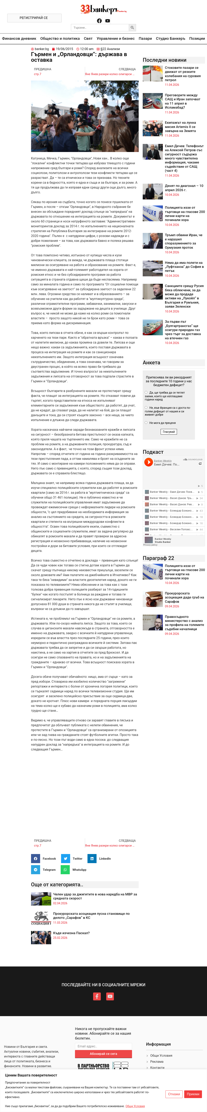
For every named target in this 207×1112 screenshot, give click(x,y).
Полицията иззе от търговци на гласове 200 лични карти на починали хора (185, 213)
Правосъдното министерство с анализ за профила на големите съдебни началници (184, 623)
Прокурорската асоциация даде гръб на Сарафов (184, 597)
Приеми (193, 1094)
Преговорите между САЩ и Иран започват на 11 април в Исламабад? (182, 101)
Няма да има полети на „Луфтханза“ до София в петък (184, 267)
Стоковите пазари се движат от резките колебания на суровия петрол (183, 74)
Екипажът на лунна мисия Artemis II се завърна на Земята (180, 127)
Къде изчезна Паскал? (71, 933)
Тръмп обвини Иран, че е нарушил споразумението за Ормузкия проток (183, 241)
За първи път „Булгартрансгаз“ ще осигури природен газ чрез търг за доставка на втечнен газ (183, 330)
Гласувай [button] (169, 431)
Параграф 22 (158, 558)
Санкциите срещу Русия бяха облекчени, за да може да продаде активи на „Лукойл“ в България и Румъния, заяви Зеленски (184, 296)
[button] (45, 858)
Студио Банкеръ (170, 38)
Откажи (174, 1094)
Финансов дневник (19, 38)
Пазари (145, 38)
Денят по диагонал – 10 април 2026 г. (184, 188)
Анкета (151, 362)
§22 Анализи (110, 49)
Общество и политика (60, 38)
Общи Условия (135, 1106)
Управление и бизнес (116, 38)
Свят (88, 38)
